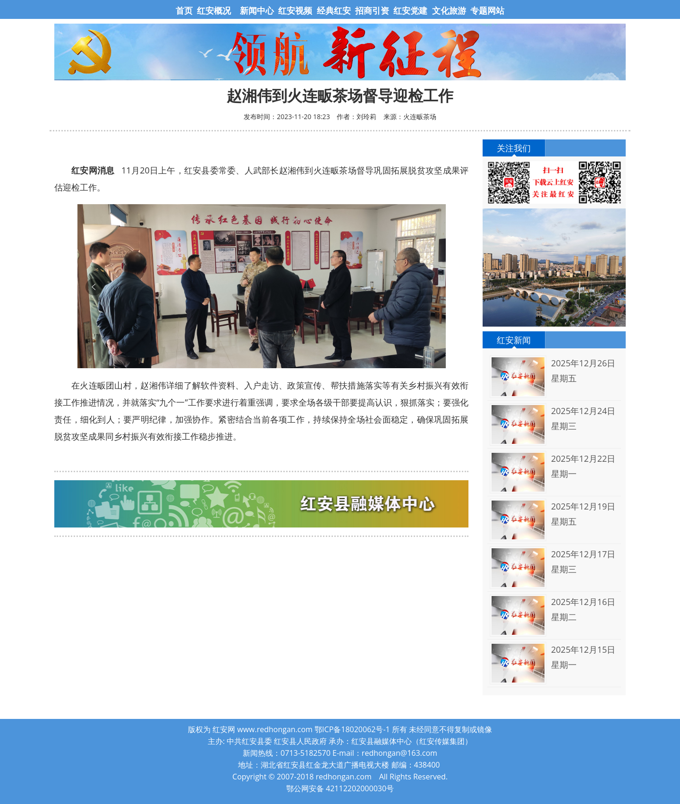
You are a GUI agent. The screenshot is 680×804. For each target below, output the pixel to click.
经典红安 (334, 10)
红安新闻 (514, 340)
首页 (185, 10)
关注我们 (514, 148)
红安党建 (410, 10)
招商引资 (372, 10)
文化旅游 (448, 10)
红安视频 (295, 10)
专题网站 (487, 10)
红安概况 (214, 10)
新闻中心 (257, 10)
